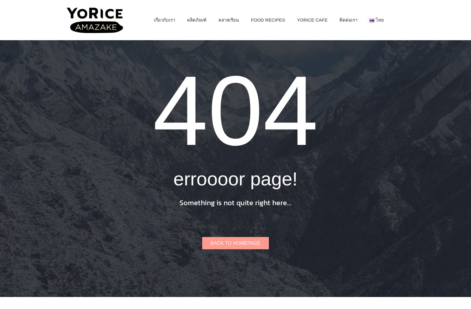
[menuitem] (164, 20)
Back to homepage (235, 243)
